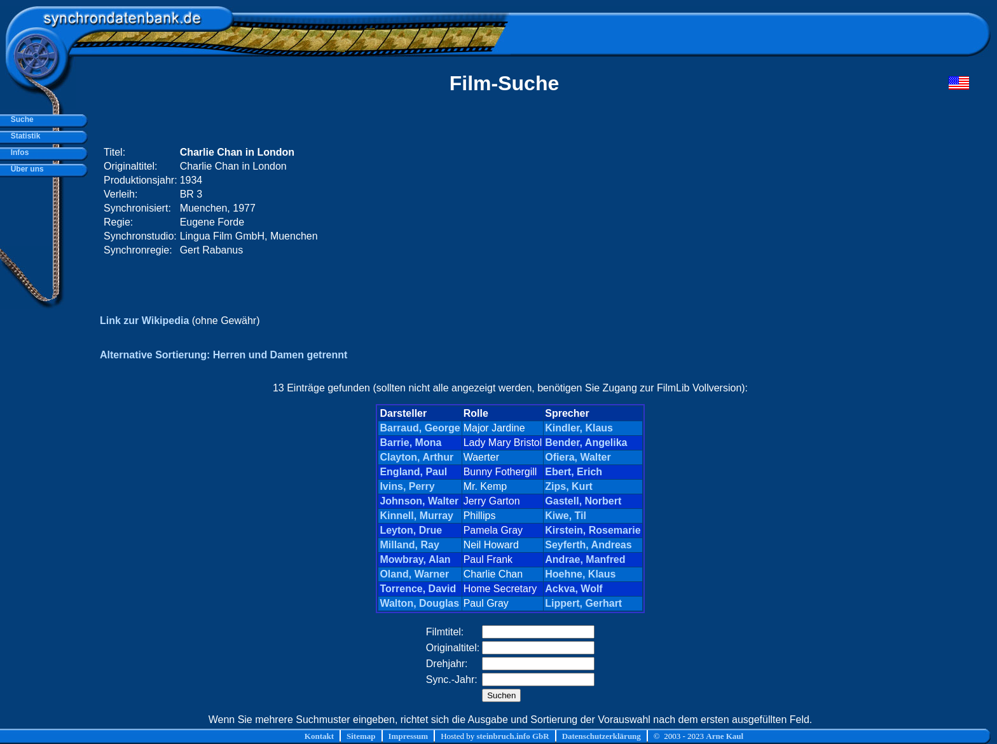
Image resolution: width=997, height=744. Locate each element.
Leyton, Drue (411, 530)
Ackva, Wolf (573, 588)
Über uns (25, 169)
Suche (20, 119)
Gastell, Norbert (583, 501)
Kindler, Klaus (579, 428)
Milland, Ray (409, 544)
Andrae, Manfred (585, 559)
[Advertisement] (728, 201)
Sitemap (361, 736)
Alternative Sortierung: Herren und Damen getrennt (223, 354)
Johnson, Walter (419, 501)
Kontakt (319, 736)
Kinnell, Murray (416, 515)
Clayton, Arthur (416, 457)
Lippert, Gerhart (583, 603)
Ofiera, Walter (577, 457)
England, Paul (413, 471)
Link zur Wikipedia (144, 320)
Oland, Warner (414, 574)
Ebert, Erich (573, 471)
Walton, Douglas (419, 603)
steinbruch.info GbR (512, 736)
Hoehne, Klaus (580, 574)
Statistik (23, 136)
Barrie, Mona (410, 442)
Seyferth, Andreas (588, 544)
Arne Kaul (724, 736)
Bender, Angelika (586, 442)
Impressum (408, 736)
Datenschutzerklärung (601, 736)
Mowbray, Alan (415, 559)
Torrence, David (418, 588)
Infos (17, 152)
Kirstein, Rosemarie (592, 530)
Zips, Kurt (569, 486)
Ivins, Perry (407, 486)
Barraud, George (420, 428)
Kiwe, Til (565, 515)
